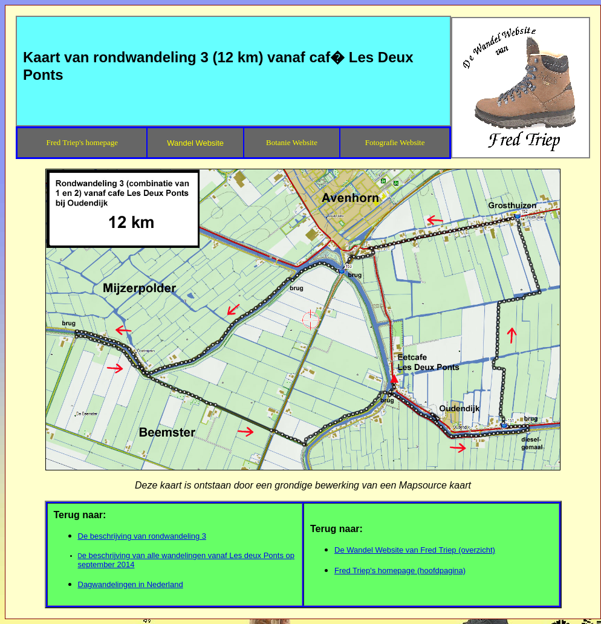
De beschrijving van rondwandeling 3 (142, 536)
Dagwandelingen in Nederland (130, 584)
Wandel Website (195, 143)
